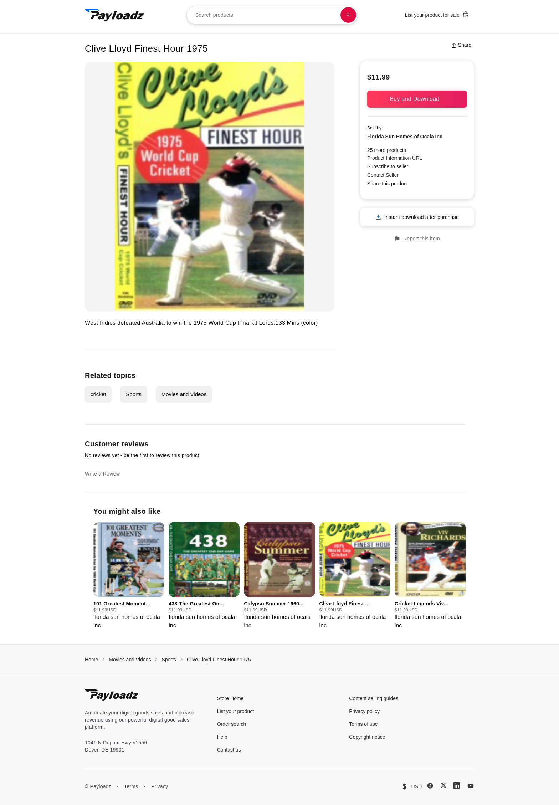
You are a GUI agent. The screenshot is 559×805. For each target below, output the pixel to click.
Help (222, 737)
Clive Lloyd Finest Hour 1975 (219, 659)
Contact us (229, 750)
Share (461, 45)
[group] (128, 576)
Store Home (230, 698)
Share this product (387, 183)
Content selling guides (373, 698)
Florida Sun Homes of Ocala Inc (404, 136)
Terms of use (363, 724)
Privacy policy (364, 711)
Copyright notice (367, 737)
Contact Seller (383, 175)
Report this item (417, 239)
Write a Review (102, 474)
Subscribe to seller (387, 166)
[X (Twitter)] (443, 785)
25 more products (386, 150)
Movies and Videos (183, 394)
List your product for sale (437, 14)
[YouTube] (470, 785)
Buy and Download (417, 99)
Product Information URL (394, 158)
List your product (235, 711)
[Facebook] (430, 785)
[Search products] (348, 15)
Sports (133, 394)
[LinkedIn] (456, 785)
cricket (98, 394)
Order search (231, 724)
